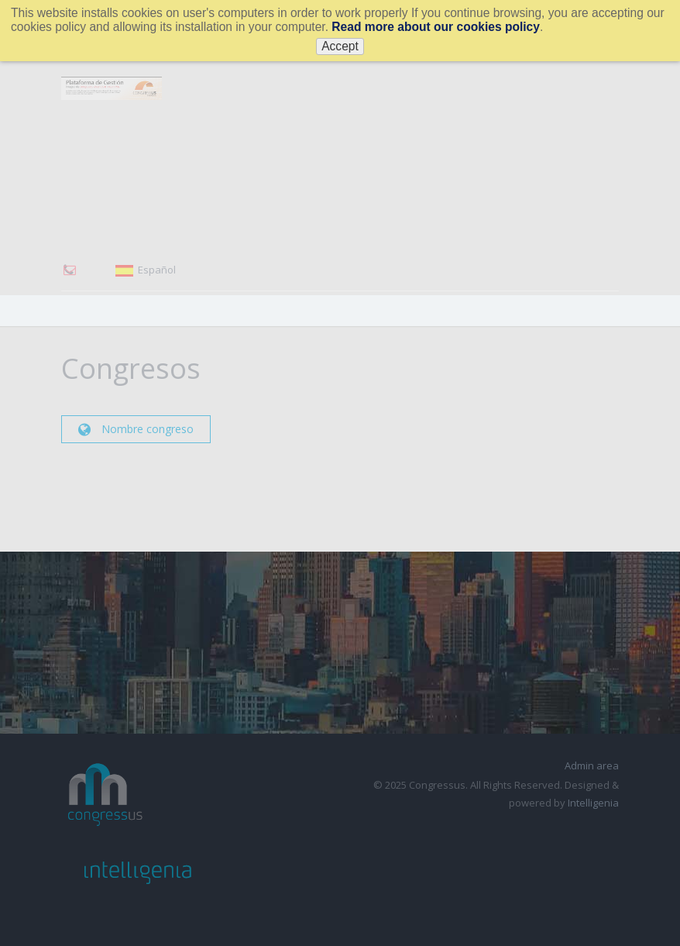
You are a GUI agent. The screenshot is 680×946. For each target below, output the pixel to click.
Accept (340, 46)
